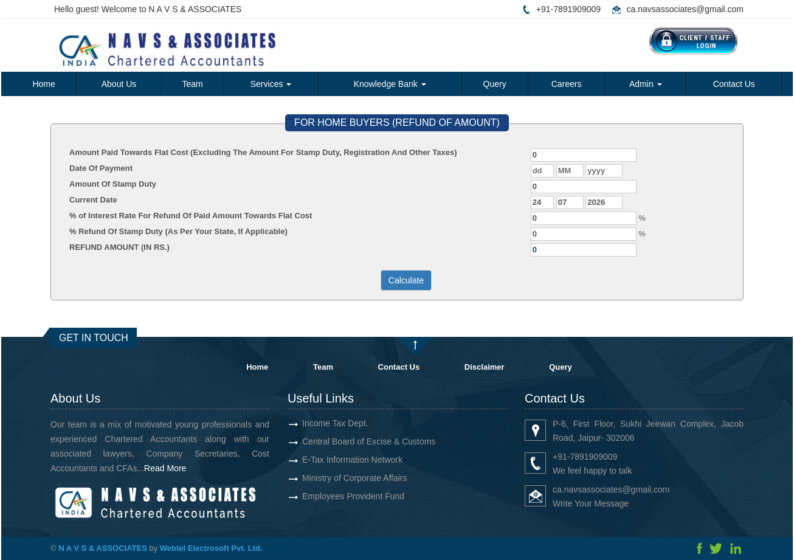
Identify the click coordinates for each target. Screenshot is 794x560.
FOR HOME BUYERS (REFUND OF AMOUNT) (397, 122)
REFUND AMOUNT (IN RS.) (119, 247)
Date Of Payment (101, 168)
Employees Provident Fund (339, 496)
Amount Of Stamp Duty (112, 183)
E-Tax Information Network (338, 460)
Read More (179, 468)
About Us (119, 84)
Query (494, 84)
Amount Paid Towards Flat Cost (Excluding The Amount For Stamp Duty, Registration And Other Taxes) (263, 152)
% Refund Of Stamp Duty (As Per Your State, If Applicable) (178, 231)
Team (192, 84)
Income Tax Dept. (321, 423)
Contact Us (734, 84)
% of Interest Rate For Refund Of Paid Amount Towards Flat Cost (190, 215)
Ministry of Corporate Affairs (340, 478)
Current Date (93, 199)
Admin (645, 84)
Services (271, 84)
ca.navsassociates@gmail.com (685, 9)
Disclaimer (484, 367)
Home (43, 84)
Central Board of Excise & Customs (354, 441)
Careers (566, 84)
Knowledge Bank (390, 84)
